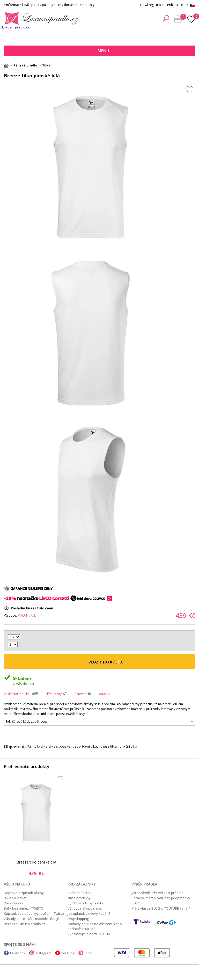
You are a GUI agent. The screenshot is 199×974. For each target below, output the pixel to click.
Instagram (43, 953)
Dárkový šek (13, 903)
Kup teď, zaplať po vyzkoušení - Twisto (34, 913)
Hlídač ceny (53, 694)
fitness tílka (108, 746)
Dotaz (102, 694)
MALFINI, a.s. (27, 615)
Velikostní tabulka (17, 694)
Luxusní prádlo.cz (16, 27)
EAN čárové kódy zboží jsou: (26, 721)
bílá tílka (40, 746)
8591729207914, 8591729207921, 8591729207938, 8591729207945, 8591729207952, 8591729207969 (99, 722)
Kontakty (88, 5)
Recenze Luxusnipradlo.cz (24, 923)
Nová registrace (152, 5)
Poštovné (79, 694)
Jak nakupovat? (16, 898)
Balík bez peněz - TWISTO (23, 908)
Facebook (17, 953)
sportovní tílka (86, 746)
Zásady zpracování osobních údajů (31, 918)
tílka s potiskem (61, 746)
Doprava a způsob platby (24, 892)
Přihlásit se (175, 5)
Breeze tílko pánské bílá (36, 862)
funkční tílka (127, 746)
